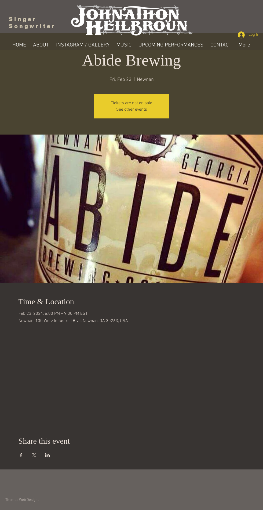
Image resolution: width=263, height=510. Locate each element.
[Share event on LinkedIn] (47, 455)
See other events (131, 109)
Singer (24, 19)
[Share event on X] (34, 455)
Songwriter (32, 26)
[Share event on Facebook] (21, 455)
